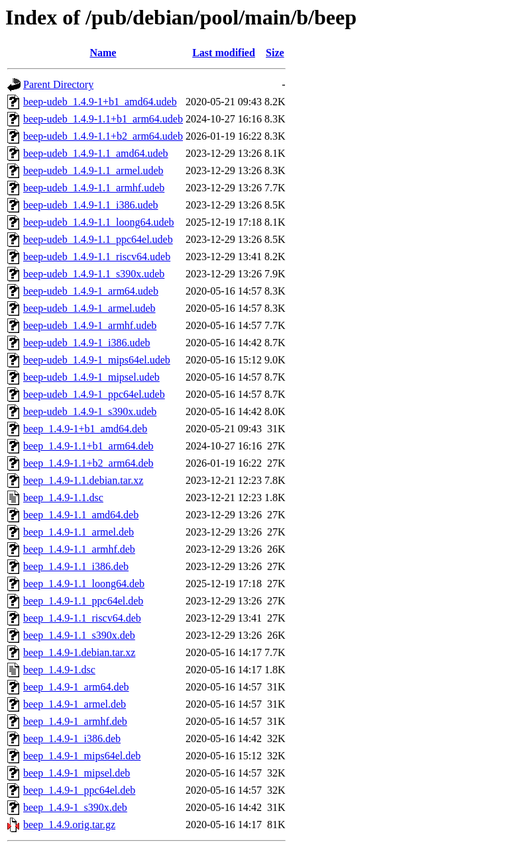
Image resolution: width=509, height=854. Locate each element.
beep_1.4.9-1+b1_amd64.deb (85, 428)
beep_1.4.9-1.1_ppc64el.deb (83, 600)
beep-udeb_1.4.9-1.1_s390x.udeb (93, 273)
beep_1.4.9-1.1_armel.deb (78, 532)
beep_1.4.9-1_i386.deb (72, 738)
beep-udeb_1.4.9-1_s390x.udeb (89, 411)
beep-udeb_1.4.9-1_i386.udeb (86, 342)
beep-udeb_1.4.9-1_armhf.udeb (89, 325)
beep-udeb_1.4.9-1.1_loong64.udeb (98, 222)
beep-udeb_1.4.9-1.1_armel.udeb (93, 170)
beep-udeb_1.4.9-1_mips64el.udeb (96, 359)
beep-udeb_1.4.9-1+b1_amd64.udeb (100, 101)
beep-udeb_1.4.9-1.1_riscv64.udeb (96, 256)
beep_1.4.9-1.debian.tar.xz (79, 652)
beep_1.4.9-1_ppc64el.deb (79, 790)
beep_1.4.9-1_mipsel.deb (76, 773)
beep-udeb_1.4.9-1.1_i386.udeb (90, 205)
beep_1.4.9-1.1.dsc (63, 497)
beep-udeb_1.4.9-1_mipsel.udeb (91, 377)
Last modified (223, 52)
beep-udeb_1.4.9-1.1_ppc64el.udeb (98, 239)
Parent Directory (58, 84)
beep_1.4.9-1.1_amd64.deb (81, 514)
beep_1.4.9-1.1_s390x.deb (79, 635)
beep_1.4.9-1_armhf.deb (75, 721)
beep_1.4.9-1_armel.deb (74, 704)
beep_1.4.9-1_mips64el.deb (82, 755)
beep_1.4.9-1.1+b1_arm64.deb (88, 445)
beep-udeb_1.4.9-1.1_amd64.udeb (95, 153)
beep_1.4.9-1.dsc (59, 669)
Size (275, 52)
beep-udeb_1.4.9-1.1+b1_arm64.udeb (103, 118)
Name (102, 52)
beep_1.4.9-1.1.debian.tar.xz (83, 480)
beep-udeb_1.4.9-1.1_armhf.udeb (93, 187)
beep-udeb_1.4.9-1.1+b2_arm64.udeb (103, 136)
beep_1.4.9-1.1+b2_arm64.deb (88, 463)
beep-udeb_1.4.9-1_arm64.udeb (90, 291)
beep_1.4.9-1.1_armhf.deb (79, 549)
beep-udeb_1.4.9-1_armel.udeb (89, 308)
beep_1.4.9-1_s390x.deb (75, 807)
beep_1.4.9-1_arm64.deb (76, 686)
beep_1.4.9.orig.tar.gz (69, 824)
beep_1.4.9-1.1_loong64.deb (83, 583)
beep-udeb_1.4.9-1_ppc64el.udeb (94, 394)
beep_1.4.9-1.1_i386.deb (76, 566)
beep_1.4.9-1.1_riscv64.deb (82, 618)
